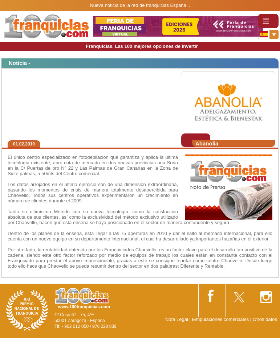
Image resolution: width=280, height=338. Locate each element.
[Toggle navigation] (268, 21)
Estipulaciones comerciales (221, 319)
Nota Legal (176, 319)
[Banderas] (268, 34)
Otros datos (265, 319)
